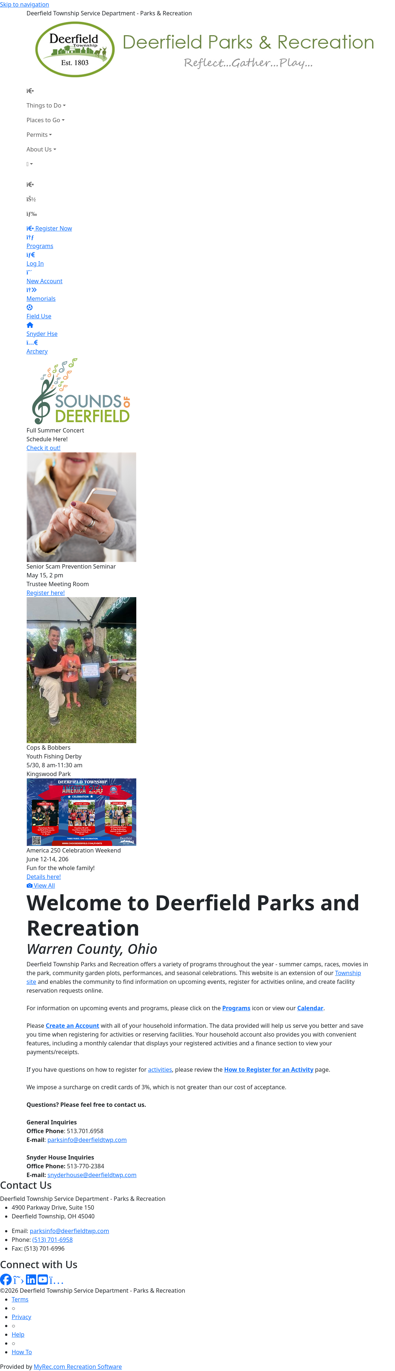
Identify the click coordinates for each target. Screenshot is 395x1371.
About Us (39, 149)
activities (160, 1069)
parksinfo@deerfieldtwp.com (87, 1140)
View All (41, 885)
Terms (20, 1299)
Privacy (21, 1317)
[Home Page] (46, 90)
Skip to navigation (24, 4)
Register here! (46, 593)
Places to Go (43, 120)
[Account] (46, 164)
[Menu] (32, 213)
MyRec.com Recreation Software (78, 1367)
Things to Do (44, 105)
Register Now (53, 228)
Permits (37, 135)
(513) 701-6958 (53, 1240)
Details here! (44, 877)
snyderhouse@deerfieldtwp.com (92, 1175)
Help (18, 1334)
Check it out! (44, 448)
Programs (236, 1008)
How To (22, 1352)
